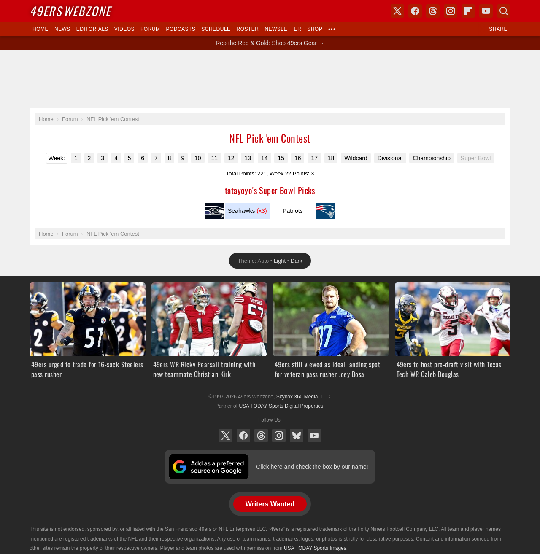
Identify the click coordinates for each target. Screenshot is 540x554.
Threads (261, 435)
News (62, 29)
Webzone (70, 10)
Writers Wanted (270, 504)
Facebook (243, 435)
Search (503, 11)
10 (197, 158)
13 (247, 158)
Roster (247, 29)
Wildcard (355, 158)
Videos (124, 29)
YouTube (314, 435)
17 (314, 158)
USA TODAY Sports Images (315, 548)
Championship (432, 158)
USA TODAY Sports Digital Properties (281, 406)
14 (264, 158)
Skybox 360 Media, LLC (303, 397)
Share (498, 29)
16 (297, 158)
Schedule (215, 29)
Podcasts (180, 29)
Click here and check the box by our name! (312, 466)
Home (40, 29)
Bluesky (296, 435)
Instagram (279, 435)
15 (281, 158)
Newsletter (283, 29)
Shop (314, 29)
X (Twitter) (225, 435)
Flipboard (468, 11)
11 (214, 158)
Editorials (92, 29)
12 (231, 158)
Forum (150, 29)
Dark (296, 261)
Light (280, 261)
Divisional (390, 158)
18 (331, 158)
